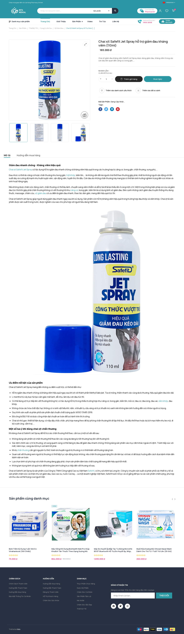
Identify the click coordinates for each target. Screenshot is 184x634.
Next (175, 499)
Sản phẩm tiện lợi (84, 596)
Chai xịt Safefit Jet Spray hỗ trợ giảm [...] (80, 28)
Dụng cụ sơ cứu (46, 28)
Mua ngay (157, 79)
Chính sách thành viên (18, 584)
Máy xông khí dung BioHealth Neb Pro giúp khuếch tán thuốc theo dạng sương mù (70, 550)
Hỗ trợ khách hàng (50, 596)
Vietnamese (168, 2)
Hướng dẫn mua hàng (28, 155)
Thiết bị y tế (33, 28)
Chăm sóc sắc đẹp (84, 604)
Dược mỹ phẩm (83, 588)
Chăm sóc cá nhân (84, 592)
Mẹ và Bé (80, 600)
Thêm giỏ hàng (130, 79)
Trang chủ (12, 28)
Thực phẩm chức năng (86, 584)
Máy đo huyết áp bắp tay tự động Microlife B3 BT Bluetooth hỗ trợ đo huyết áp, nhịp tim (113, 551)
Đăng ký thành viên (50, 592)
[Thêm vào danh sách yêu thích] (115, 90)
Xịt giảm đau (59, 28)
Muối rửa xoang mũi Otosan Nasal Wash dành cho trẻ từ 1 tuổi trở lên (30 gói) (154, 550)
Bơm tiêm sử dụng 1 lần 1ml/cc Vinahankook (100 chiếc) (23, 550)
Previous (172, 499)
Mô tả (7, 155)
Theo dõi (164, 595)
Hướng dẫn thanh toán (18, 588)
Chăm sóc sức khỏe (51, 600)
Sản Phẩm (22, 28)
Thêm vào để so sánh (151, 90)
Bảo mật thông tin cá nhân (20, 596)
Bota (18, 629)
